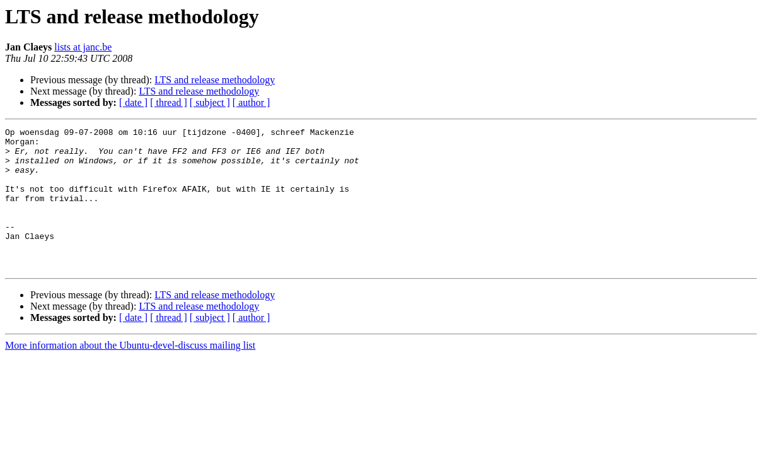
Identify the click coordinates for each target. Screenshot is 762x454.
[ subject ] (210, 102)
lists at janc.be (83, 47)
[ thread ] (168, 102)
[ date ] (133, 102)
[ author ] (251, 102)
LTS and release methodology (214, 79)
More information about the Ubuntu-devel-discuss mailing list (130, 373)
